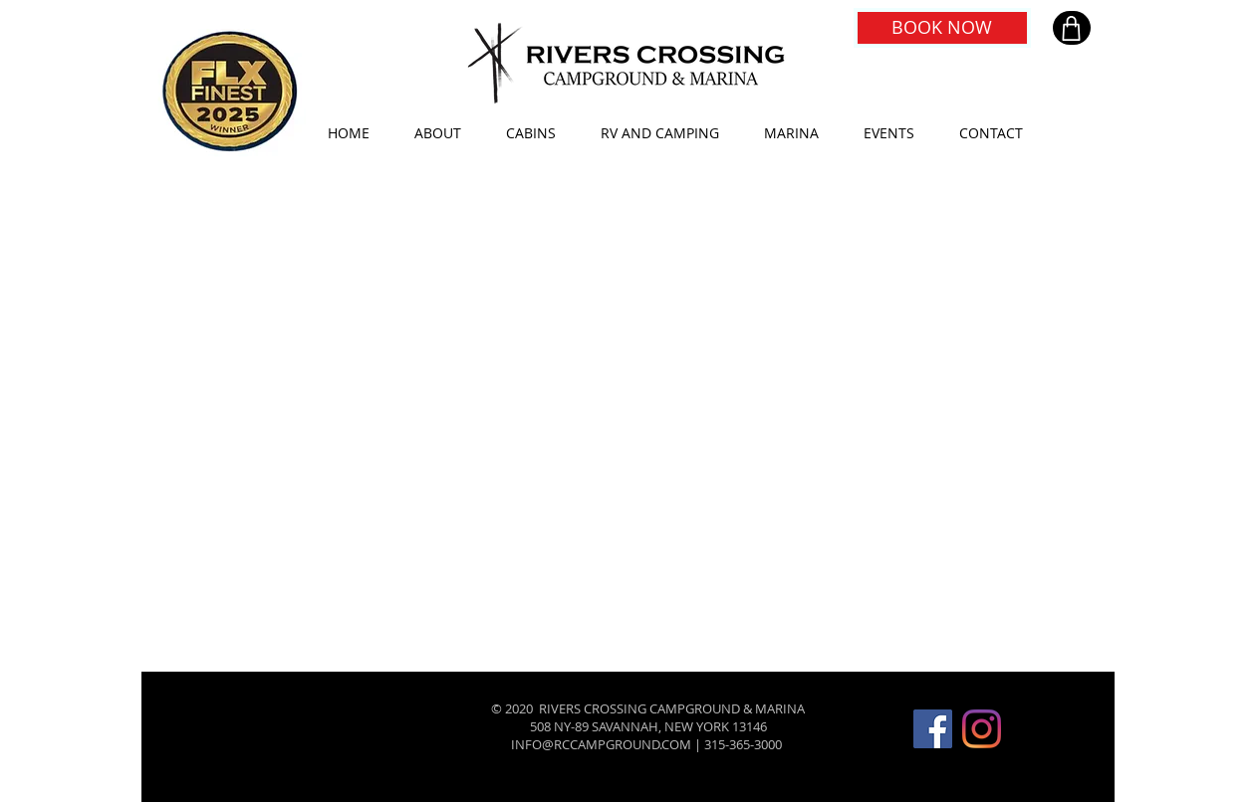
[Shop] (1072, 28)
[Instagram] (981, 728)
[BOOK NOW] (942, 28)
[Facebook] (932, 728)
